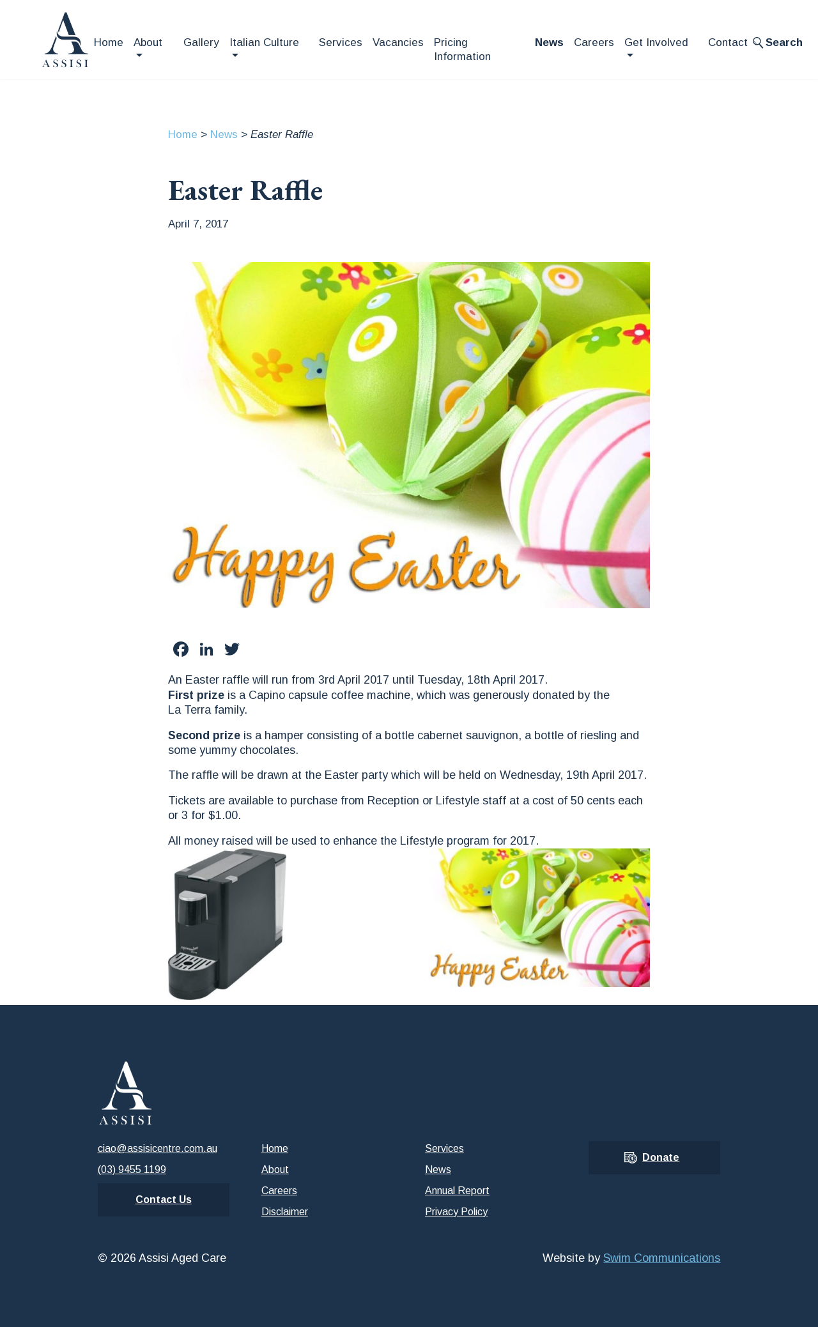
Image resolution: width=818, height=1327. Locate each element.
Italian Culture (264, 42)
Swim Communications (661, 1258)
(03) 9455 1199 (132, 1169)
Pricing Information (462, 49)
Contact (728, 42)
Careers (594, 42)
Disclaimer (284, 1211)
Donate (660, 1157)
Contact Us (163, 1199)
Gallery (201, 42)
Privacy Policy (456, 1211)
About (148, 42)
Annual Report (457, 1190)
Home (108, 42)
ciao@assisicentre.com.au (157, 1148)
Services (340, 42)
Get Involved (656, 42)
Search (784, 42)
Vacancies (398, 42)
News (549, 42)
